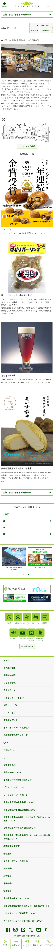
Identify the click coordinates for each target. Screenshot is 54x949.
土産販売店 (45, 30)
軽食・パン (45, 25)
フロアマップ (9, 713)
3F (4, 534)
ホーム (6, 660)
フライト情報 (9, 683)
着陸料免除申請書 (11, 846)
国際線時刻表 (9, 675)
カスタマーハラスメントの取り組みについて (23, 921)
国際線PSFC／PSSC (12, 772)
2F (4, 527)
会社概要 (7, 853)
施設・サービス (10, 705)
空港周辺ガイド (10, 720)
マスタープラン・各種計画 (15, 861)
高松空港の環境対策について (16, 898)
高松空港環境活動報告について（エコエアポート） (26, 906)
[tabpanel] (14, 559)
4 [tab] (31, 574)
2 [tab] (25, 574)
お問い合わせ (9, 750)
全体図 (6, 514)
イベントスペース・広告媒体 (16, 727)
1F (4, 521)
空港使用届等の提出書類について (18, 802)
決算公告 (7, 868)
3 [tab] (28, 574)
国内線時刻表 (9, 668)
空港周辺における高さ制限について (19, 828)
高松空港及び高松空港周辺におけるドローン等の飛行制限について (26, 837)
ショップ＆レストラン (13, 698)
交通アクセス (9, 690)
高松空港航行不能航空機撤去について (20, 810)
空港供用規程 (9, 765)
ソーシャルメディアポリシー (16, 795)
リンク (6, 757)
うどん (33, 25)
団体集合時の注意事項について (17, 780)
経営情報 (7, 876)
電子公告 (7, 883)
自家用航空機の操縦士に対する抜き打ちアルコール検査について (26, 819)
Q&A (5, 742)
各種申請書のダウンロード (15, 735)
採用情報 (7, 891)
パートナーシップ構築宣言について (19, 913)
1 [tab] (22, 574)
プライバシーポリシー (13, 787)
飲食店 (33, 30)
